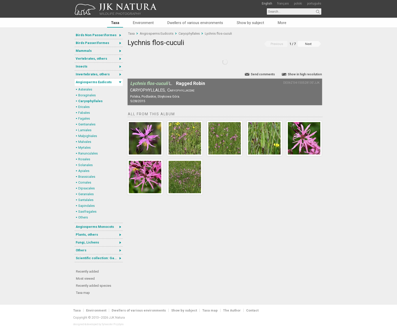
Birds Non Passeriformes (96, 35)
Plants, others (87, 234)
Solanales (85, 165)
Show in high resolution (305, 74)
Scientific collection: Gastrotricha (99, 258)
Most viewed (85, 278)
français (283, 3)
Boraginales (87, 95)
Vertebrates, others (91, 58)
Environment (143, 22)
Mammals (84, 51)
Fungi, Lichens (87, 242)
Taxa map (83, 293)
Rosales (84, 159)
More (282, 22)
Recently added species (93, 285)
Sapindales (86, 206)
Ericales (84, 107)
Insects (81, 66)
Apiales (83, 171)
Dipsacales (86, 188)
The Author (232, 310)
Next (308, 44)
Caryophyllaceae (180, 90)
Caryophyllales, (148, 90)
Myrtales (84, 147)
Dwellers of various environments (195, 22)
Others (83, 217)
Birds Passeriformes (92, 43)
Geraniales (86, 194)
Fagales (84, 118)
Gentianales (86, 124)
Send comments (263, 74)
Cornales (84, 182)
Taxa (115, 22)
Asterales (85, 89)
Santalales (85, 200)
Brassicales (86, 177)
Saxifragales (87, 211)
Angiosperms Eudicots (94, 82)
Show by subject (250, 22)
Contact (252, 310)
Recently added (87, 271)
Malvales (84, 142)
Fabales (84, 113)
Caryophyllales (90, 101)
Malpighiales (87, 136)
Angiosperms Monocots (95, 227)
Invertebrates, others (93, 74)
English (267, 3)
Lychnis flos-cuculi (218, 33)
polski (298, 3)
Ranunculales (88, 153)
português (314, 3)
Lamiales (84, 130)
